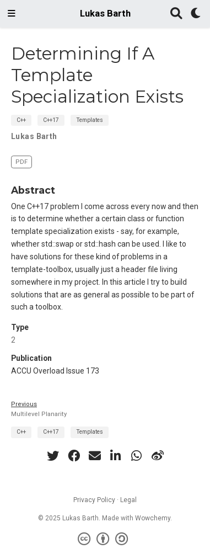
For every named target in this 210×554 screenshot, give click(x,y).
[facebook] (74, 456)
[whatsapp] (136, 456)
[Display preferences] (196, 14)
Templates (89, 120)
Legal (128, 500)
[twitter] (53, 456)
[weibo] (157, 456)
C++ (21, 120)
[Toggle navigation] (11, 13)
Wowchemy (152, 518)
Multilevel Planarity (39, 414)
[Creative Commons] (105, 539)
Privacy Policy (94, 500)
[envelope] (95, 456)
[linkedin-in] (115, 456)
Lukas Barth (105, 13)
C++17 (51, 120)
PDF (21, 162)
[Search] (176, 14)
